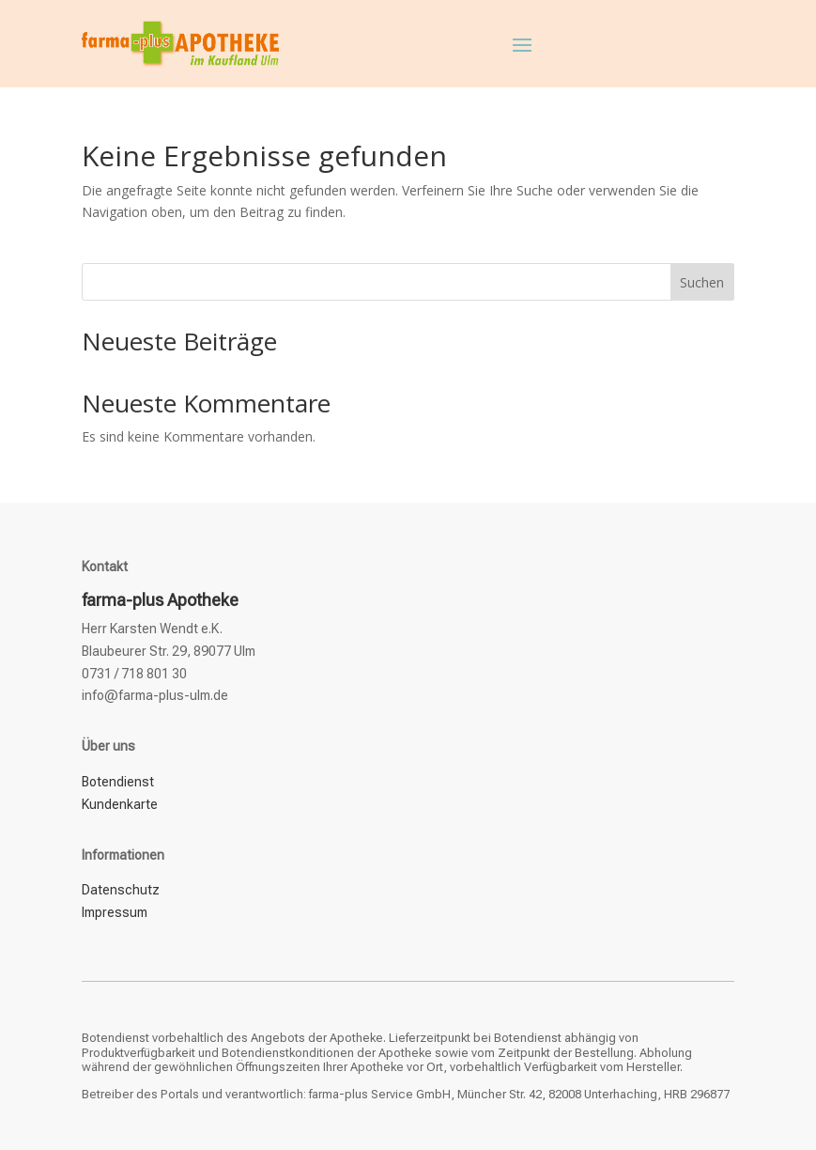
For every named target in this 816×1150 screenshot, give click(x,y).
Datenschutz (121, 889)
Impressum (114, 912)
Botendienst (118, 781)
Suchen (702, 282)
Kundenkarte (120, 804)
